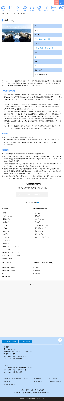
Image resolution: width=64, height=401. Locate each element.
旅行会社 (37, 213)
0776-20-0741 (10, 367)
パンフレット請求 (10, 341)
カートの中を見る (31, 202)
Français (37, 273)
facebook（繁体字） (9, 270)
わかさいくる (7, 258)
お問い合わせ (26, 341)
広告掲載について (10, 384)
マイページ (6, 240)
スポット (17, 10)
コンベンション (39, 219)
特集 (4, 213)
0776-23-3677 (10, 354)
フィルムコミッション (42, 225)
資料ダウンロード (40, 228)
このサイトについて (54, 381)
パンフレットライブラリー (11, 246)
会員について (38, 381)
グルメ (39, 10)
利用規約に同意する (33, 184)
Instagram (6, 276)
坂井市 (51, 48)
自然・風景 (46, 39)
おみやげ (46, 10)
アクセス (6, 237)
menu (61, 2)
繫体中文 (37, 270)
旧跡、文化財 (39, 39)
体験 (25, 10)
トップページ (5, 13)
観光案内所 (37, 378)
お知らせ (6, 243)
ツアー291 (6, 249)
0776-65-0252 (10, 349)
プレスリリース (53, 378)
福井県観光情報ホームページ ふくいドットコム (10, 2)
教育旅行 (37, 216)
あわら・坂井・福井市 (42, 48)
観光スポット (7, 219)
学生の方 (37, 222)
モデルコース (10, 10)
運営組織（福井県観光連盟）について (16, 378)
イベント (32, 10)
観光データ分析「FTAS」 (43, 237)
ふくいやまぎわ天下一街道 (11, 255)
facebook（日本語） (9, 267)
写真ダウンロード (16, 13)
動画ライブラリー (40, 234)
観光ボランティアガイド (11, 252)
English (37, 267)
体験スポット (7, 222)
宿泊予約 (53, 10)
